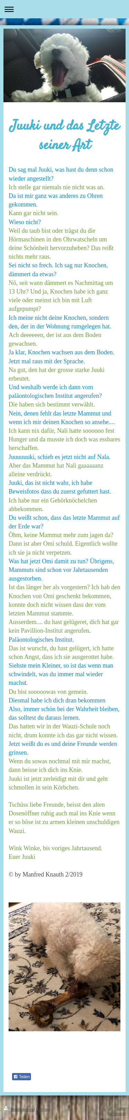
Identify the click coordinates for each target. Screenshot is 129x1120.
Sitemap (43, 1109)
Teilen (21, 1076)
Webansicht (117, 1113)
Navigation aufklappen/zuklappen (64, 9)
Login (121, 1108)
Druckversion (18, 1109)
